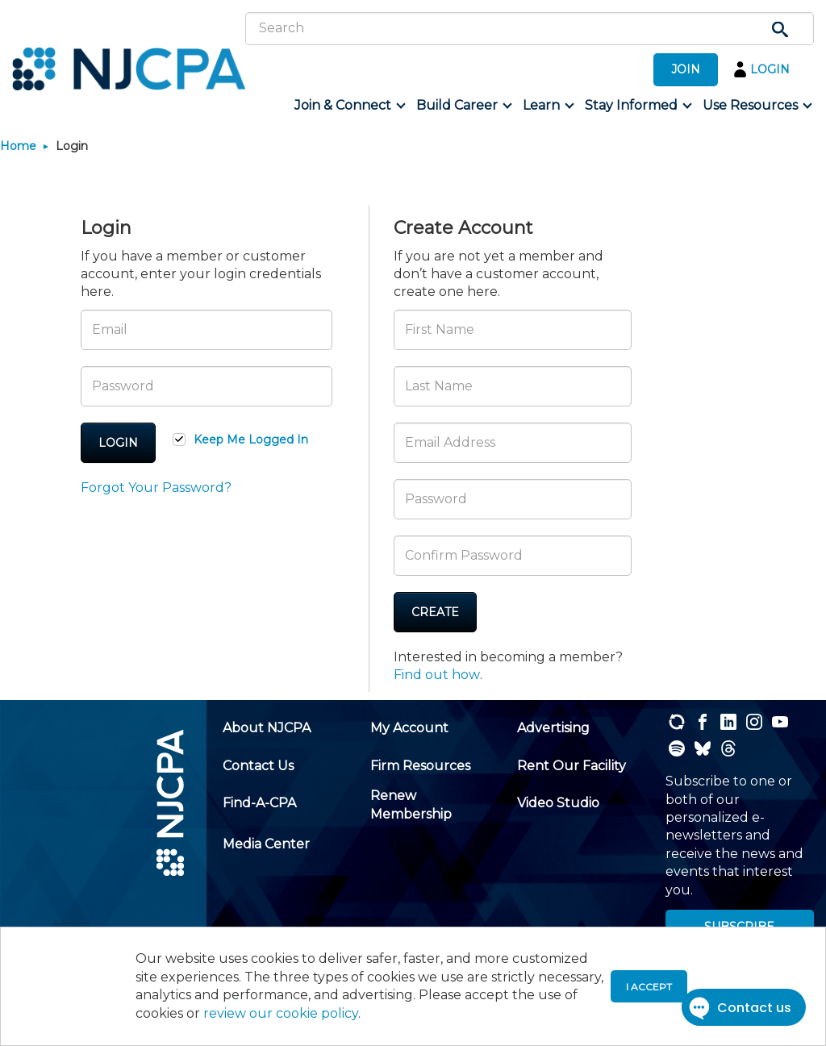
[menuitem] (348, 106)
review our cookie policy (280, 1013)
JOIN (685, 69)
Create (435, 612)
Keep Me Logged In (251, 439)
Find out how (437, 674)
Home (18, 146)
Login (118, 442)
